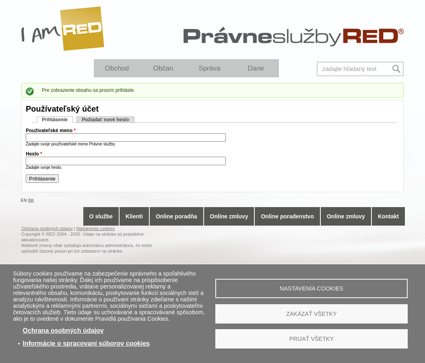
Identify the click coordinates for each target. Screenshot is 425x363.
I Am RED (63, 28)
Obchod (117, 68)
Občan (163, 68)
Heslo (34, 154)
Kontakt (388, 216)
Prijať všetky (311, 339)
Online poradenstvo (287, 216)
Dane (256, 68)
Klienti (134, 216)
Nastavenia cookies (311, 288)
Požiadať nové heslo (105, 119)
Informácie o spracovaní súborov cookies (86, 343)
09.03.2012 (382, 47)
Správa (210, 68)
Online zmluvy (229, 216)
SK (31, 200)
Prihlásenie (57, 119)
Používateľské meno (51, 130)
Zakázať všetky (311, 314)
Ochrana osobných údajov (63, 330)
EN (24, 200)
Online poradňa (176, 216)
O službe (101, 216)
